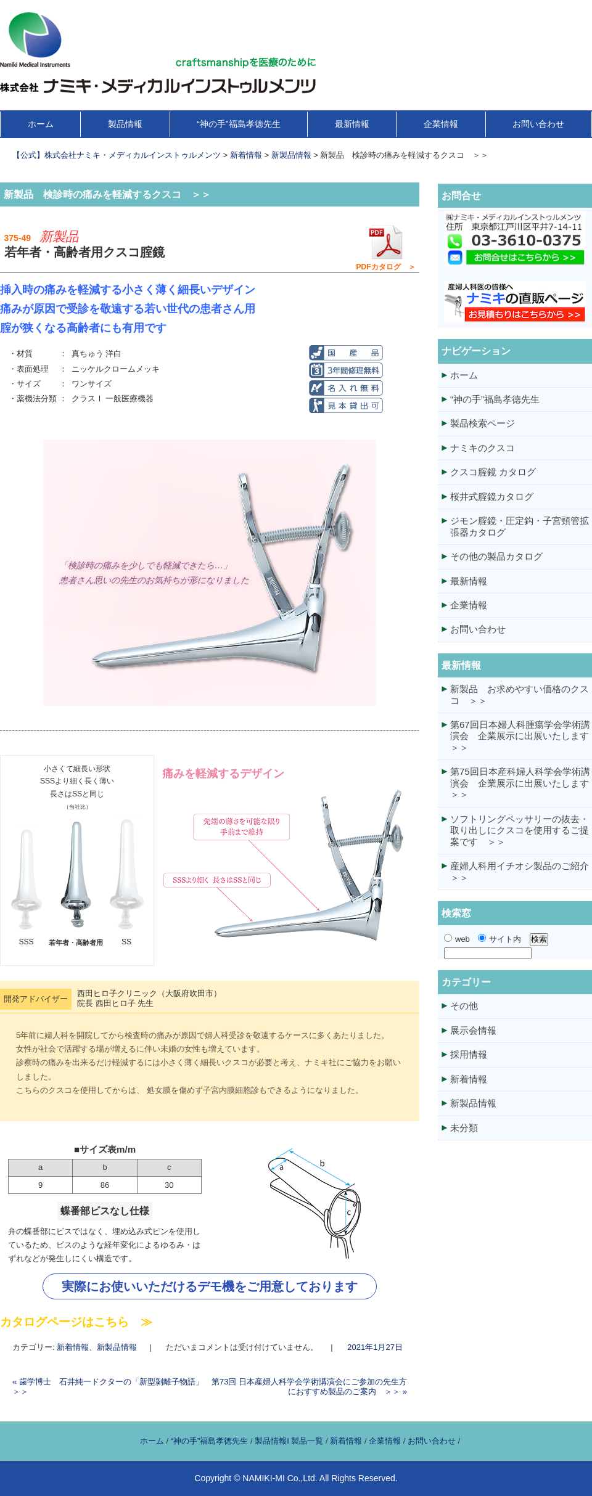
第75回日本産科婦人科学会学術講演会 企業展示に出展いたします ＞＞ (521, 782)
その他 (464, 1005)
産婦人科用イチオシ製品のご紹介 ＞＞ (521, 871)
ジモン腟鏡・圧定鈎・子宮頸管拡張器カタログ (519, 526)
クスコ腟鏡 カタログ (493, 472)
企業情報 (441, 124)
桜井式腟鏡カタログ (491, 496)
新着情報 (73, 1347)
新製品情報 (117, 1347)
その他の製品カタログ (496, 556)
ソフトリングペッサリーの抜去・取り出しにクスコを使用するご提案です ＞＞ (519, 830)
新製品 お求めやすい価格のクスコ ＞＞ (519, 694)
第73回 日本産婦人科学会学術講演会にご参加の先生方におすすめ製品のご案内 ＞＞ (309, 1386)
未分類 (464, 1127)
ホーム (41, 124)
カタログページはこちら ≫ (76, 1321)
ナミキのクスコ (482, 448)
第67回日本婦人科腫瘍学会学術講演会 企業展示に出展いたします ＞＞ (521, 736)
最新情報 (352, 124)
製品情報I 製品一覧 (289, 1440)
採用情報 (468, 1054)
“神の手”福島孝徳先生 (238, 124)
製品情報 (125, 124)
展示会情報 (473, 1030)
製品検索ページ (482, 423)
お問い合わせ (538, 124)
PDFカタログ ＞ (386, 247)
